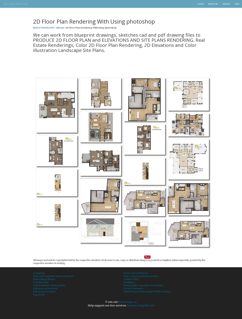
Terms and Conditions (135, 273)
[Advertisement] (121, 62)
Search (226, 3)
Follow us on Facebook (45, 288)
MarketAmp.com (128, 302)
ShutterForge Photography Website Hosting (147, 291)
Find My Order (41, 282)
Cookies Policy (131, 279)
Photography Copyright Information (143, 285)
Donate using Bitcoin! (140, 305)
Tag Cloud (38, 294)
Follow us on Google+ (44, 291)
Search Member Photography (49, 285)
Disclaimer (129, 282)
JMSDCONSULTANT (43, 27)
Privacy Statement (133, 288)
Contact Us (39, 273)
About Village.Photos (44, 279)
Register (213, 3)
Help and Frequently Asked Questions (53, 276)
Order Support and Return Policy (141, 276)
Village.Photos (14, 4)
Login (200, 3)
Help (237, 3)
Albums (60, 27)
